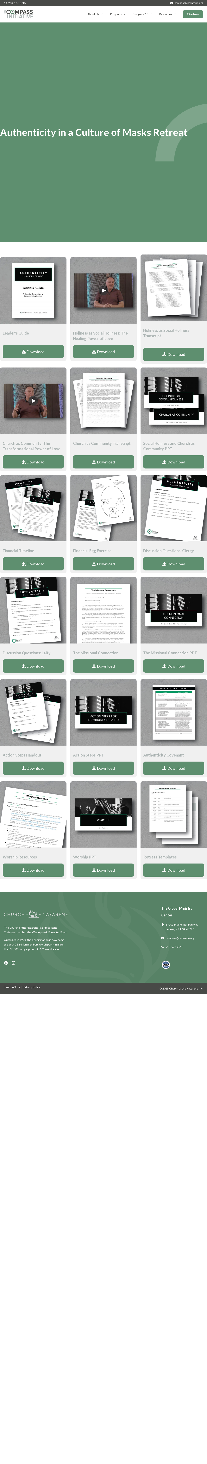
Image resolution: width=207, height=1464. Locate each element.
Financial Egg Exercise (92, 550)
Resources (167, 14)
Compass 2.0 (142, 14)
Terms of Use (12, 987)
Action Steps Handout (22, 755)
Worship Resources (20, 857)
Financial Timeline (18, 550)
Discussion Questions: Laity (27, 652)
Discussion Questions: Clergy (168, 550)
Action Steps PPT (88, 755)
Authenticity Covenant (163, 755)
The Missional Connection (95, 652)
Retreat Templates (160, 857)
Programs (118, 14)
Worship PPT (84, 857)
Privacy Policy (31, 987)
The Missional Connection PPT (170, 652)
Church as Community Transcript (102, 443)
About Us (95, 14)
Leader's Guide (16, 333)
